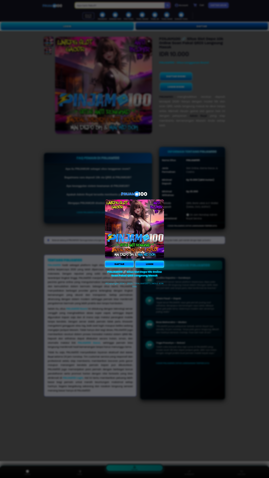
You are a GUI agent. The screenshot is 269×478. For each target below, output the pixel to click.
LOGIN (149, 264)
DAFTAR (119, 264)
